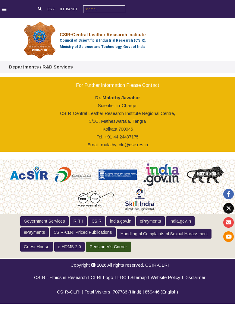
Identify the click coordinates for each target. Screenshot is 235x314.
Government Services (44, 221)
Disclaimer (194, 277)
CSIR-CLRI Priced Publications (83, 232)
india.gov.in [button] (120, 221)
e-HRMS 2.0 (69, 246)
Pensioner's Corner (108, 246)
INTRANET (68, 9)
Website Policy (165, 277)
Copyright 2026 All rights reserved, (119, 265)
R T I (78, 221)
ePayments (150, 221)
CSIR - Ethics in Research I (62, 277)
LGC (122, 277)
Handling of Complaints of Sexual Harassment (164, 233)
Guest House (36, 246)
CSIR (51, 9)
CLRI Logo (102, 277)
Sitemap (138, 277)
